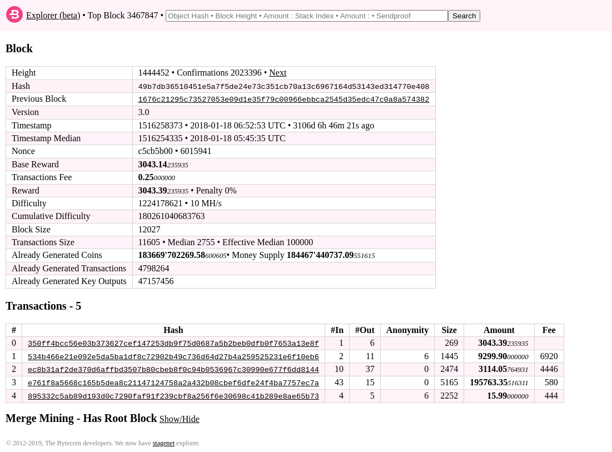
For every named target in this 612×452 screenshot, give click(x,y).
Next (277, 72)
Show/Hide (180, 417)
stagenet (164, 441)
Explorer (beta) (53, 15)
